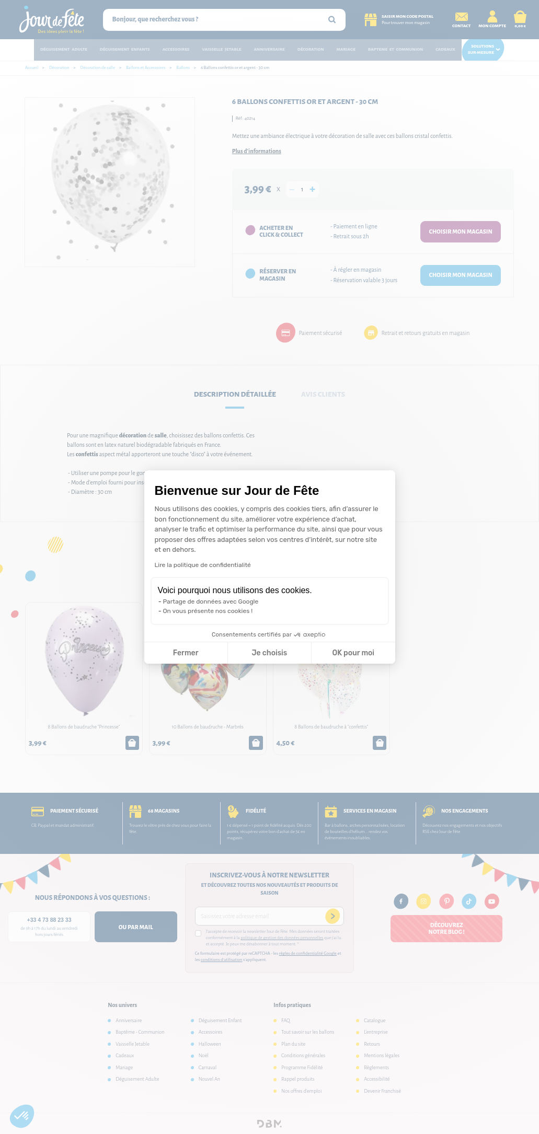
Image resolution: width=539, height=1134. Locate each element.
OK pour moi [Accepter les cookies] (353, 653)
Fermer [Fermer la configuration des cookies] (186, 653)
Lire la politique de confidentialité (203, 565)
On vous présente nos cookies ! (208, 611)
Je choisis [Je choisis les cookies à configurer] (269, 653)
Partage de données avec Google (211, 601)
